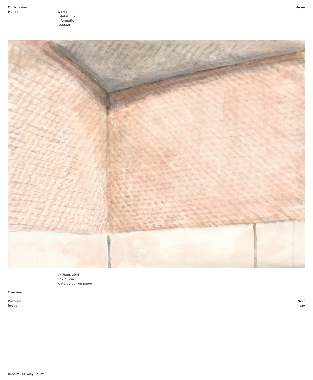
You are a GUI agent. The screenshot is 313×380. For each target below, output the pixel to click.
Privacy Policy (33, 374)
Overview (15, 292)
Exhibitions (66, 16)
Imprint (14, 374)
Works (62, 12)
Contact (63, 25)
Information (66, 20)
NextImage (300, 303)
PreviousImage (14, 303)
